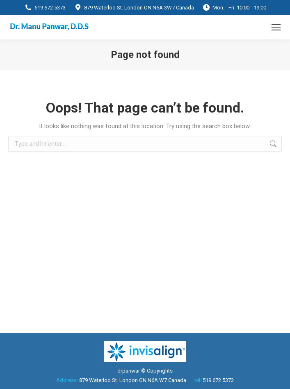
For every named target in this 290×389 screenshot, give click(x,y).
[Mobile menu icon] (276, 27)
